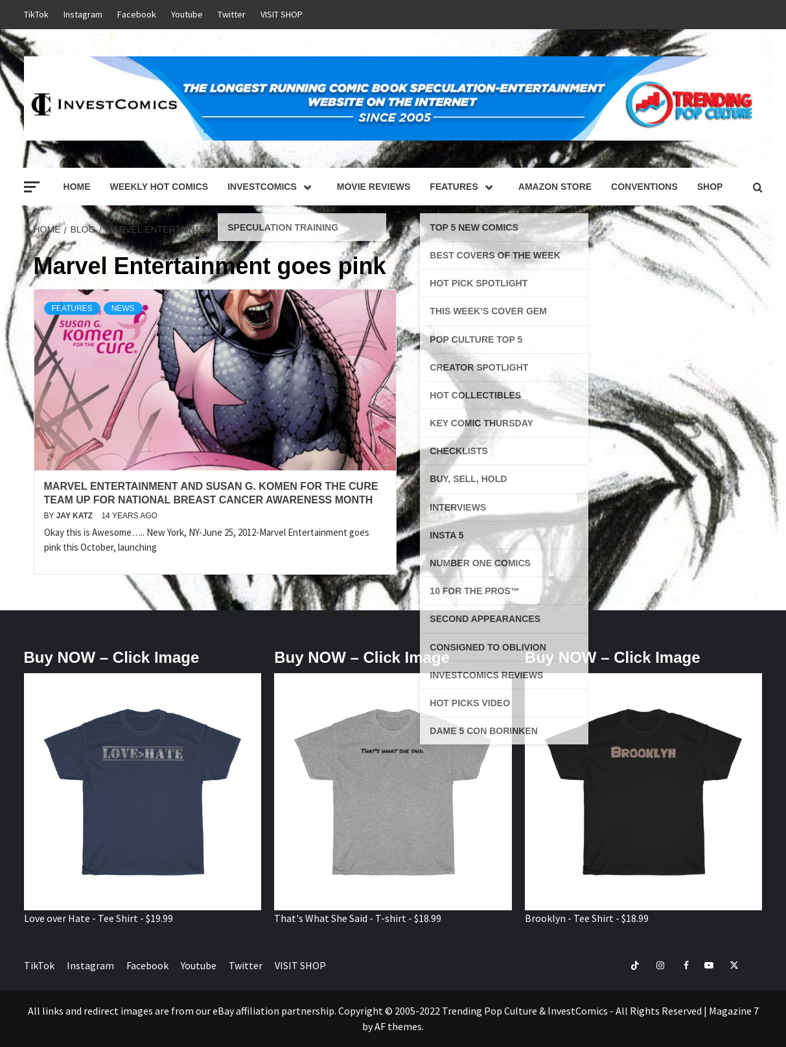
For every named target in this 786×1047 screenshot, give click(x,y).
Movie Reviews (374, 186)
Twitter (232, 14)
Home (77, 186)
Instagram (83, 14)
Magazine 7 (734, 1010)
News (123, 308)
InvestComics (272, 186)
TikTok (36, 14)
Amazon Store (555, 186)
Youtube (187, 14)
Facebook (136, 14)
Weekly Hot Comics (159, 186)
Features (464, 186)
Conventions (644, 186)
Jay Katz (75, 515)
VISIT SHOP (281, 14)
